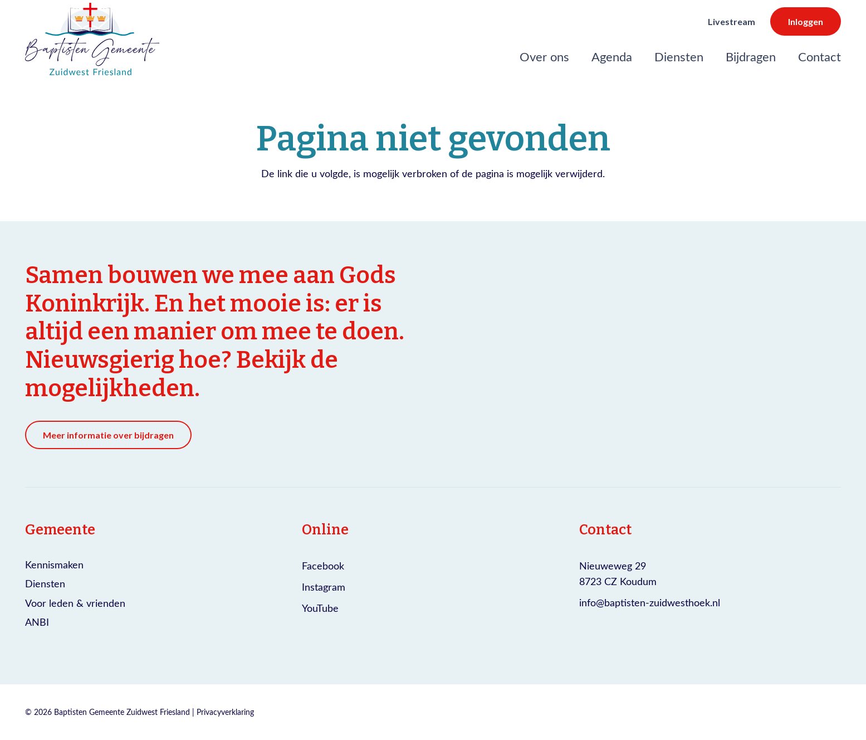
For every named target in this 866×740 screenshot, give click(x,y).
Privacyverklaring (225, 712)
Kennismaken (54, 564)
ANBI (37, 622)
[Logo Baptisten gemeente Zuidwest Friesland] (92, 39)
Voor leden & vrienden (75, 603)
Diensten (45, 583)
